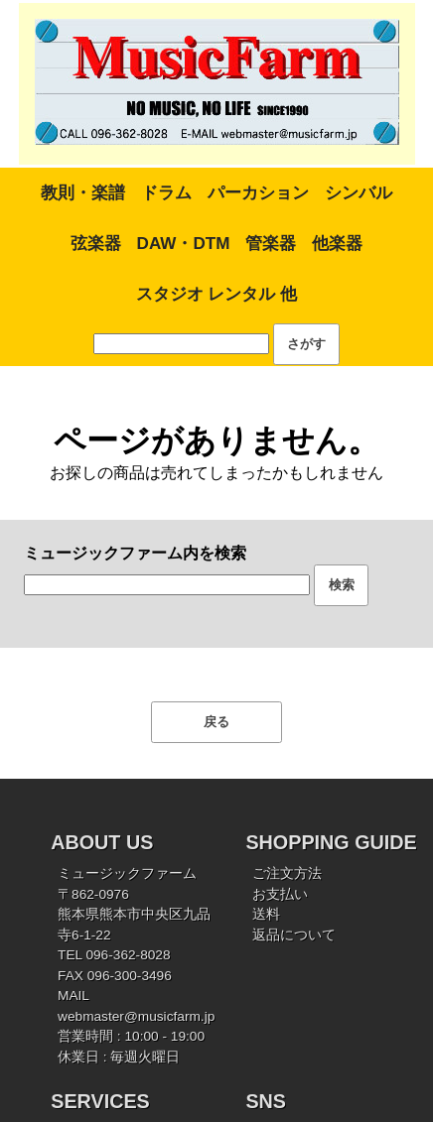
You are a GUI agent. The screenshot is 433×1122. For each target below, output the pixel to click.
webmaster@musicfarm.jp (136, 1016)
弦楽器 (96, 243)
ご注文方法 (287, 873)
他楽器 (337, 243)
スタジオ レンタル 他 (216, 294)
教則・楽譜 (83, 193)
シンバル (358, 193)
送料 (266, 914)
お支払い (280, 894)
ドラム (166, 193)
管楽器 (270, 243)
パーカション (258, 193)
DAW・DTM (183, 243)
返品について (294, 935)
